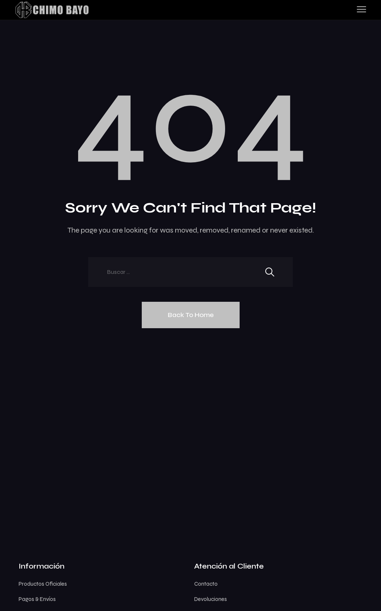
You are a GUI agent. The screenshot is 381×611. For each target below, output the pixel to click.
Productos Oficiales (43, 583)
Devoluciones (210, 599)
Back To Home (191, 315)
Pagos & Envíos (37, 599)
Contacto (206, 583)
